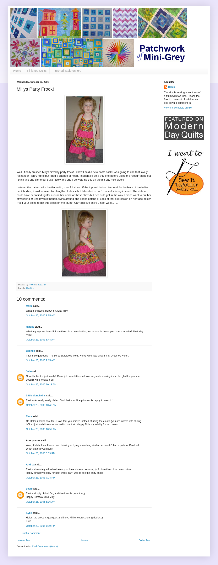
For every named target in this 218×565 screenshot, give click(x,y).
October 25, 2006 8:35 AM (40, 315)
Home (17, 70)
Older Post (145, 540)
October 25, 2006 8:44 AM (40, 339)
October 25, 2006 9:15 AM (40, 360)
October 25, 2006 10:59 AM (41, 429)
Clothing (30, 288)
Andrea (30, 464)
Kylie (29, 513)
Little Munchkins (36, 395)
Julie (29, 371)
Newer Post (24, 540)
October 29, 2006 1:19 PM (40, 525)
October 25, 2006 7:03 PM (40, 477)
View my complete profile (178, 107)
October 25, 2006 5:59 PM (40, 453)
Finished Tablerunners (67, 70)
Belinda (30, 350)
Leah (29, 488)
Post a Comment (31, 533)
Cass (29, 416)
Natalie (30, 326)
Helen (171, 87)
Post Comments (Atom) (45, 546)
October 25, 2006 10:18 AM (41, 384)
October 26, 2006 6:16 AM (40, 501)
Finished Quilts (37, 70)
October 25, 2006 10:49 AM (41, 405)
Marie (29, 306)
